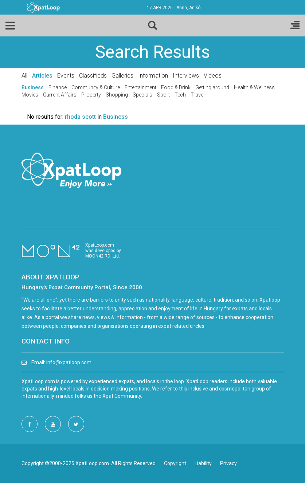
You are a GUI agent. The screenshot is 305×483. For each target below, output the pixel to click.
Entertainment (140, 87)
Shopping (117, 95)
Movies (29, 95)
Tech (180, 95)
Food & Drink (176, 87)
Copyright (175, 463)
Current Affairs (60, 95)
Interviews (186, 75)
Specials (142, 95)
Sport (163, 95)
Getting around (212, 87)
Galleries (122, 75)
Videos (213, 75)
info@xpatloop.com (68, 362)
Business (32, 87)
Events (65, 75)
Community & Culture (95, 87)
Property (91, 95)
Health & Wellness (254, 87)
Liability (203, 463)
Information (153, 75)
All (24, 75)
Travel (197, 95)
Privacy (228, 463)
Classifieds (93, 75)
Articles (42, 75)
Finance (57, 87)
